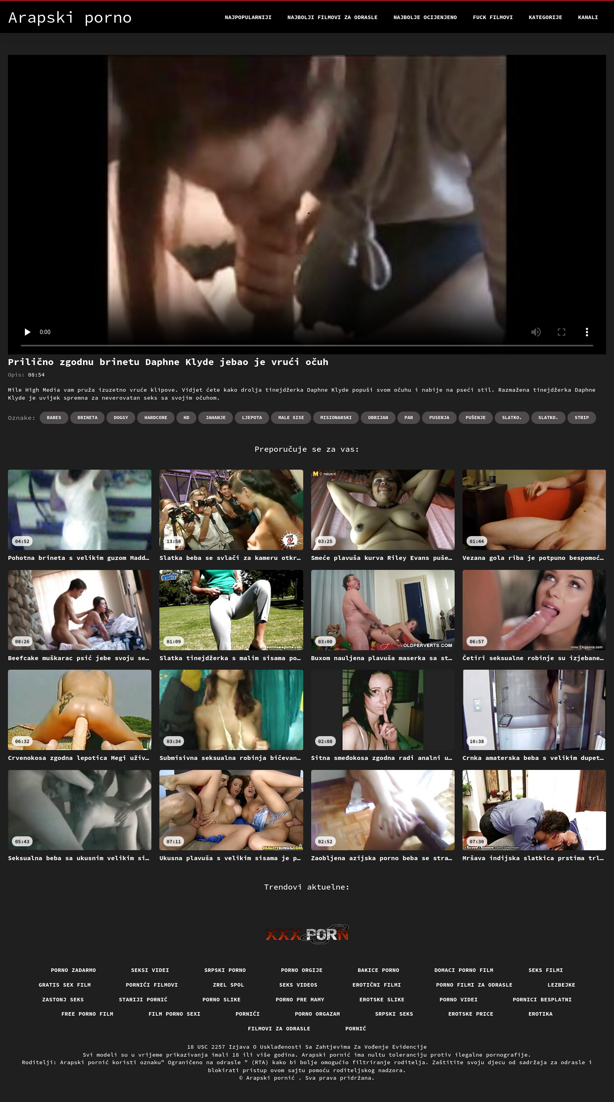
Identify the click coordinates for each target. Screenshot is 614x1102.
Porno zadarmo (73, 970)
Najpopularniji (248, 17)
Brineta (87, 417)
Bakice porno (378, 970)
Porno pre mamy (300, 999)
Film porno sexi (174, 1013)
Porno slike (222, 999)
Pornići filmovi (152, 984)
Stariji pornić (143, 999)
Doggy (121, 417)
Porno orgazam (317, 1013)
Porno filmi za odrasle (474, 984)
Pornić (355, 1028)
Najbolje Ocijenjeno (425, 17)
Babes (54, 417)
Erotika (541, 1013)
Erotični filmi (377, 984)
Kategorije (545, 17)
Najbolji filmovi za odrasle (332, 17)
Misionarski (336, 417)
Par (409, 417)
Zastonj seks (63, 999)
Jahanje (215, 417)
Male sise (291, 417)
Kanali (588, 17)
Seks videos (298, 984)
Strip (582, 417)
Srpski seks (394, 1013)
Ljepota (252, 417)
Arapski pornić (272, 1077)
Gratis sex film (65, 984)
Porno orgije (302, 970)
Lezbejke (561, 984)
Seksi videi (150, 970)
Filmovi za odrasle (279, 1028)
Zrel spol (228, 984)
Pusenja (439, 417)
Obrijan (378, 417)
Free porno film (87, 1013)
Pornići (248, 1013)
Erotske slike (382, 999)
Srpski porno (225, 970)
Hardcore (155, 417)
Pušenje (476, 417)
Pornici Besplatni (542, 999)
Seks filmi (546, 970)
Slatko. (512, 417)
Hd (186, 417)
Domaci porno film (464, 970)
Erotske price (471, 1013)
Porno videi (459, 999)
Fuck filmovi (493, 17)
